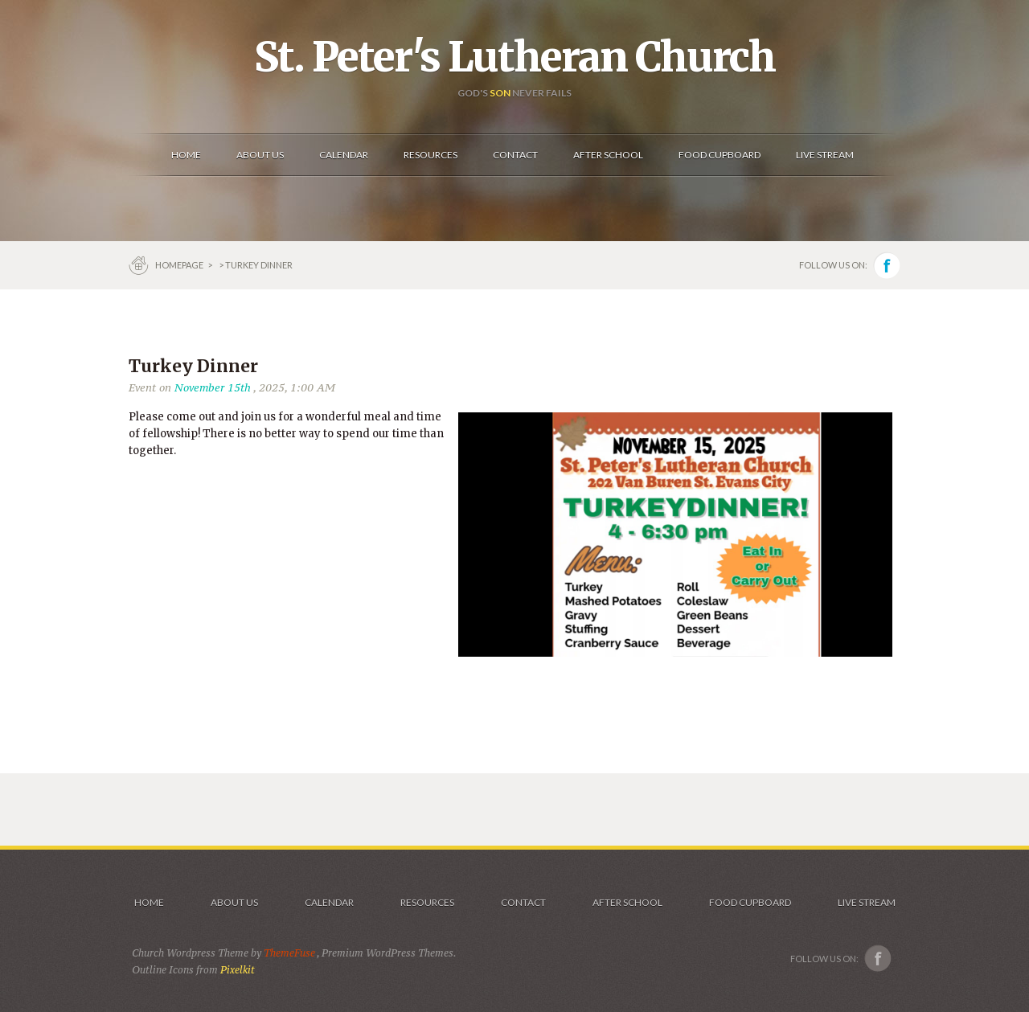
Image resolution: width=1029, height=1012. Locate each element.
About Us (234, 902)
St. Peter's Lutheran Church (514, 57)
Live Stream (867, 902)
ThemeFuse (290, 953)
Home (149, 902)
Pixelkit (237, 970)
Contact (523, 902)
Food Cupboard (750, 902)
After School (627, 902)
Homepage (180, 265)
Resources (427, 902)
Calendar (329, 902)
